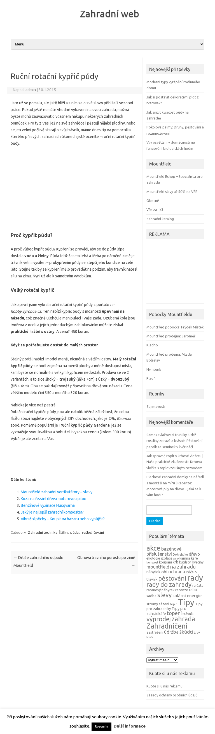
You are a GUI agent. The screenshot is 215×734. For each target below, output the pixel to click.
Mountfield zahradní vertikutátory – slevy (56, 492)
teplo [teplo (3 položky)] (173, 604)
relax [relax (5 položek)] (193, 590)
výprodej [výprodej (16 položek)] (158, 618)
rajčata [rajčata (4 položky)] (198, 585)
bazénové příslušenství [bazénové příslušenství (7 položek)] (163, 551)
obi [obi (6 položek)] (164, 571)
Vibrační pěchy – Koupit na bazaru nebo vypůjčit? (63, 519)
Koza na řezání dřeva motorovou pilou (53, 498)
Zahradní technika (42, 532)
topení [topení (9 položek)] (174, 613)
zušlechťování (92, 532)
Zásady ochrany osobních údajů (171, 695)
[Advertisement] (74, 187)
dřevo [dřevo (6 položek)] (194, 554)
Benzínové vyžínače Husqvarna (48, 505)
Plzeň (150, 378)
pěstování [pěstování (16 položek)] (172, 578)
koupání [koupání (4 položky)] (165, 562)
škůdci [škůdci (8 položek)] (186, 631)
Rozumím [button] (101, 726)
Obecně (152, 201)
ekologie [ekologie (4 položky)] (153, 558)
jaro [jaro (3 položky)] (176, 558)
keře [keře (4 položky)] (194, 558)
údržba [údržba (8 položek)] (171, 631)
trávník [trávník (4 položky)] (188, 614)
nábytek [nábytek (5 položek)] (153, 572)
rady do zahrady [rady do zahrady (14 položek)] (168, 584)
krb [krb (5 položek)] (175, 562)
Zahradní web (109, 13)
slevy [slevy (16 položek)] (164, 594)
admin (30, 90)
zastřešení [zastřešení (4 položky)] (154, 632)
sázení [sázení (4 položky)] (164, 604)
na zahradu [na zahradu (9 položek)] (183, 566)
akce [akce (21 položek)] (153, 548)
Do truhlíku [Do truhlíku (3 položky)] (180, 554)
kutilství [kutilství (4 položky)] (185, 562)
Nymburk (153, 369)
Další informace (130, 726)
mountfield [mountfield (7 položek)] (157, 566)
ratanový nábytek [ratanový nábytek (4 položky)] (160, 590)
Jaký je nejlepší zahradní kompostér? (52, 512)
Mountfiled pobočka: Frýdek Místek (175, 327)
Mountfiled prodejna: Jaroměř (170, 336)
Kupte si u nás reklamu (164, 686)
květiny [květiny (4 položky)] (198, 562)
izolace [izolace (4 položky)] (166, 558)
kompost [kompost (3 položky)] (152, 562)
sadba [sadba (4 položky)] (151, 596)
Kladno (152, 345)
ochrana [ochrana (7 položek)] (176, 571)
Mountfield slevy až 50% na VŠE (171, 192)
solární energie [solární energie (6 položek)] (187, 595)
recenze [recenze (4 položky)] (181, 590)
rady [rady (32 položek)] (195, 577)
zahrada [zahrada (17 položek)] (183, 618)
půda (74, 532)
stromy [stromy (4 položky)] (152, 604)
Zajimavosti (155, 406)
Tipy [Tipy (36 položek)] (186, 602)
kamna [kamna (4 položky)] (184, 558)
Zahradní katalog (160, 219)
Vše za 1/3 (154, 209)
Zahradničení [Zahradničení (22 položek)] (166, 626)
